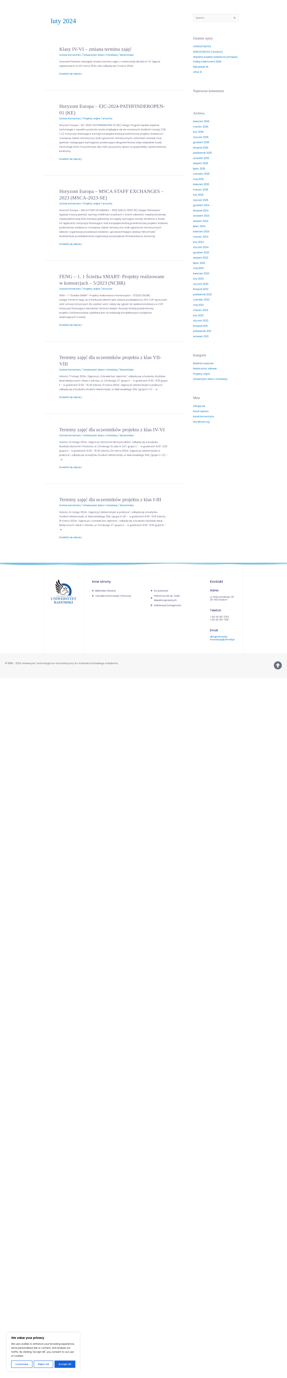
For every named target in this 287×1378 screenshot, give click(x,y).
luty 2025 (198, 194)
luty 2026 (198, 131)
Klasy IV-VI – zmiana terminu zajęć (95, 49)
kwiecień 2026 (201, 121)
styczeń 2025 (200, 200)
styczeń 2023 (200, 284)
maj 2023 (198, 268)
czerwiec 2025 (201, 173)
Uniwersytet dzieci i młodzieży (100, 55)
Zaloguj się (199, 406)
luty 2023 (198, 278)
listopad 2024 (201, 210)
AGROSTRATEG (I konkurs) (208, 51)
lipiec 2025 (199, 168)
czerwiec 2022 (201, 299)
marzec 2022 (200, 310)
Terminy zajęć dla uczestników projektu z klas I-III (110, 499)
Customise (21, 1364)
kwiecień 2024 (201, 231)
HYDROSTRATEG (202, 46)
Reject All (43, 1364)
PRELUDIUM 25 (200, 67)
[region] (43, 1351)
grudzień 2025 (201, 142)
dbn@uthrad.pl (218, 636)
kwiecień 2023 (201, 273)
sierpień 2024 (201, 221)
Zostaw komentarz (70, 55)
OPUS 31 (197, 72)
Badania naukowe (203, 363)
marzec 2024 (201, 236)
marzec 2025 (200, 189)
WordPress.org (201, 421)
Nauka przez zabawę (205, 368)
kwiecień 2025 (201, 184)
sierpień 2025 (200, 163)
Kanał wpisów (201, 411)
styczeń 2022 (200, 320)
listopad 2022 (200, 289)
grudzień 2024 (201, 205)
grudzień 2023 (201, 252)
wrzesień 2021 (201, 336)
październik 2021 (202, 331)
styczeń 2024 (201, 247)
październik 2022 (202, 294)
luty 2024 (198, 242)
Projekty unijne (91, 118)
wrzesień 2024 (201, 215)
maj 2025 (198, 179)
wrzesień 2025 (201, 158)
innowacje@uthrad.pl (222, 639)
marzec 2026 (200, 126)
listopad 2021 (200, 326)
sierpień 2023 (200, 257)
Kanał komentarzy (203, 416)
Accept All (65, 1364)
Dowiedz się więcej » (70, 73)
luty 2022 (198, 315)
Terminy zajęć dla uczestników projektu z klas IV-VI (112, 429)
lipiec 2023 (199, 263)
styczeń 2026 (201, 137)
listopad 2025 (200, 147)
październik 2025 (202, 152)
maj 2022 (198, 305)
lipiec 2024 (199, 226)
